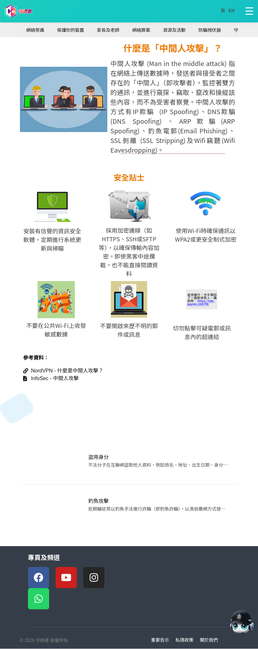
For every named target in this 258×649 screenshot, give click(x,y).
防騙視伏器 (210, 30)
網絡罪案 (141, 30)
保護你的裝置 (70, 30)
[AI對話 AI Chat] (241, 622)
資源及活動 (174, 30)
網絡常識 (35, 30)
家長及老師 (108, 30)
